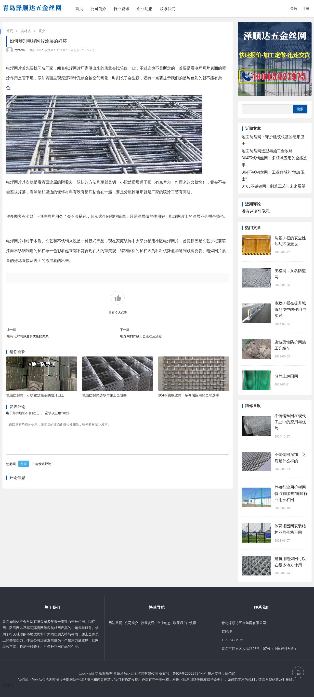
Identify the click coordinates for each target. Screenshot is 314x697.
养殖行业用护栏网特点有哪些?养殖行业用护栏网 (291, 493)
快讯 (192, 622)
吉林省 (26, 30)
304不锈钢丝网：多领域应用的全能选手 (188, 395)
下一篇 (124, 330)
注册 (305, 8)
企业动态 (144, 8)
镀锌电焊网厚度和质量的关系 (28, 336)
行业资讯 (121, 8)
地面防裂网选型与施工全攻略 (104, 395)
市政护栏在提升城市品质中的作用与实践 (290, 309)
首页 (79, 8)
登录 (24, 470)
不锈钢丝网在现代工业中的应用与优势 (290, 422)
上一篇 (11, 330)
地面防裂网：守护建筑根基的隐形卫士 (35, 395)
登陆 (293, 8)
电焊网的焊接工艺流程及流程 (141, 336)
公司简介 (98, 8)
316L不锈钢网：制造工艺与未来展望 (273, 186)
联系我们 (167, 8)
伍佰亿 (230, 673)
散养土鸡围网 (286, 376)
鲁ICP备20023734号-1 (190, 673)
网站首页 (115, 622)
